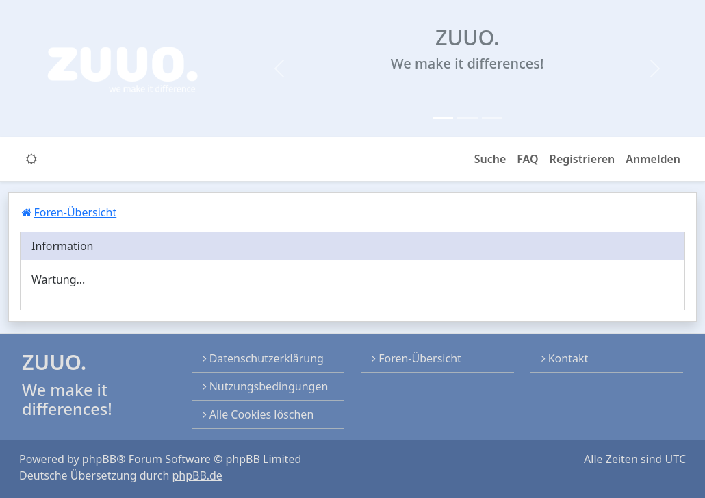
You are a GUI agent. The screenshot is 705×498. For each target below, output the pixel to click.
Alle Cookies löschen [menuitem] (258, 414)
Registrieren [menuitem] (582, 158)
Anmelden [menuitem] (653, 158)
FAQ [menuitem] (527, 158)
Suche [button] (490, 158)
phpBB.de (197, 475)
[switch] (31, 159)
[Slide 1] (443, 118)
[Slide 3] (492, 118)
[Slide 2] (467, 118)
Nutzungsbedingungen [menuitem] (266, 386)
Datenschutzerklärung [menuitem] (263, 358)
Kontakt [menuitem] (565, 358)
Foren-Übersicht (416, 358)
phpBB (99, 458)
